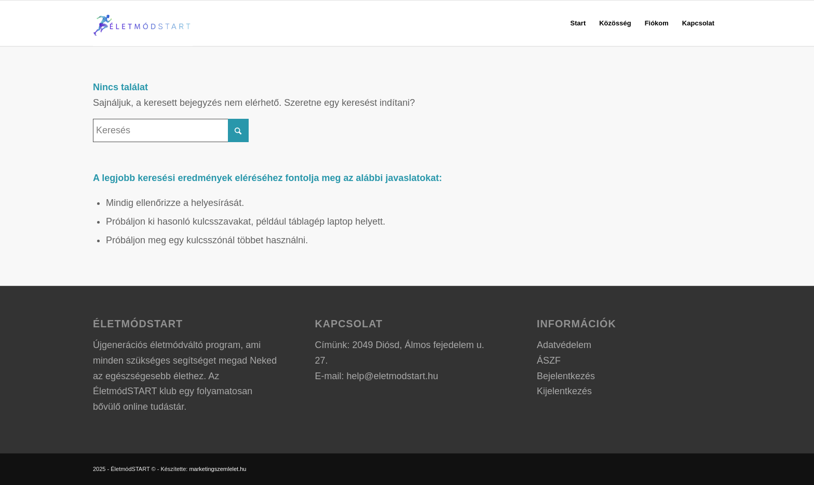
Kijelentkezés (564, 391)
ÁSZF (549, 360)
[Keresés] (171, 130)
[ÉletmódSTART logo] (143, 23)
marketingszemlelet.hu (217, 469)
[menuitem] (578, 23)
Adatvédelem (564, 345)
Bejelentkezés (566, 376)
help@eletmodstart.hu (392, 376)
